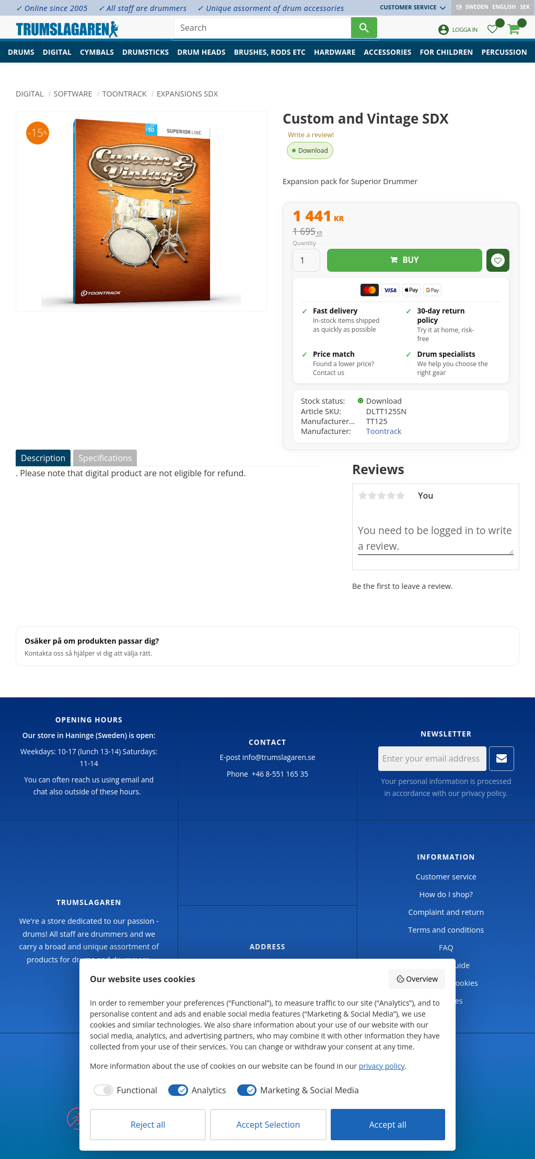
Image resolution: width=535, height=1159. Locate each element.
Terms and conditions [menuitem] (446, 930)
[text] (401, 217)
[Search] (364, 31)
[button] (492, 34)
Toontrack (384, 431)
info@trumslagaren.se (279, 757)
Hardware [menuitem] (335, 60)
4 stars (391, 495)
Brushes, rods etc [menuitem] (270, 60)
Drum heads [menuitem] (201, 60)
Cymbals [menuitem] (97, 60)
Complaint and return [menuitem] (446, 912)
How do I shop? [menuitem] (446, 894)
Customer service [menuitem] (409, 7)
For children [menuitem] (446, 60)
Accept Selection (268, 1124)
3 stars (381, 495)
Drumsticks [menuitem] (145, 60)
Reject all (148, 1124)
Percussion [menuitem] (504, 60)
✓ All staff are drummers (142, 8)
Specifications (105, 458)
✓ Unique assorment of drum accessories (270, 8)
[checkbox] (123, 1090)
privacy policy (483, 793)
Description (43, 458)
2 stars (372, 495)
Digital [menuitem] (57, 60)
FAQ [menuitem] (446, 947)
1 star (362, 495)
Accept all (387, 1124)
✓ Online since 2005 (52, 8)
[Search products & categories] (262, 31)
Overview (417, 979)
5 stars (400, 495)
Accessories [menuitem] (388, 60)
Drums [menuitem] (21, 60)
